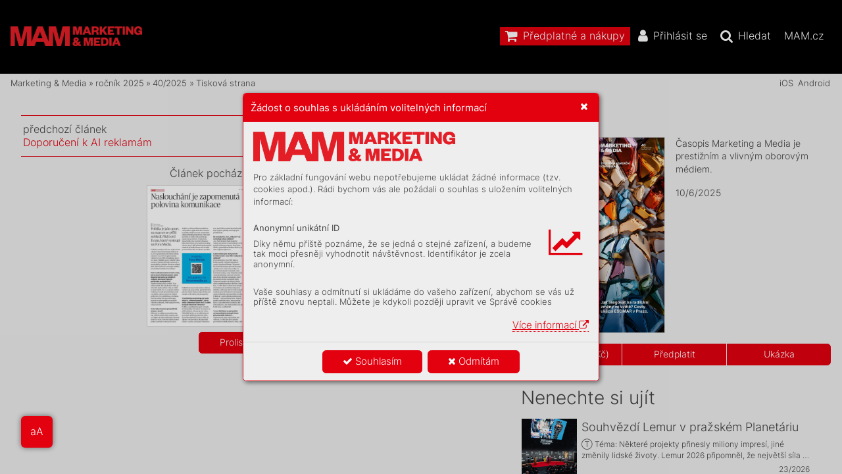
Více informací (550, 325)
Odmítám (473, 361)
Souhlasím (372, 361)
